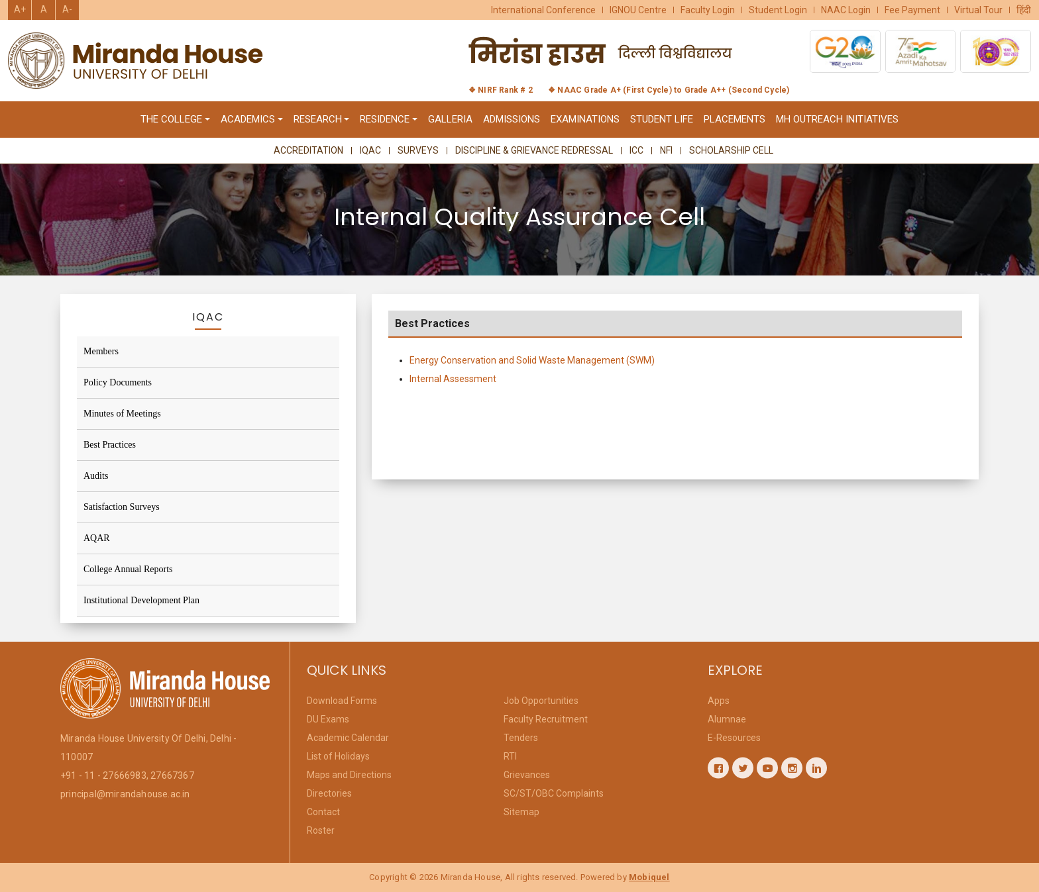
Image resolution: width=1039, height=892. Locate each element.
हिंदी (1023, 10)
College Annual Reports (128, 569)
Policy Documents (117, 382)
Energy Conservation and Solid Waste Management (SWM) (532, 363)
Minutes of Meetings (122, 414)
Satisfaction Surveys (121, 507)
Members (101, 351)
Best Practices (109, 445)
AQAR (96, 538)
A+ (20, 9)
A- (67, 9)
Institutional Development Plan (141, 600)
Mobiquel (649, 877)
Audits (95, 476)
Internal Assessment (453, 381)
